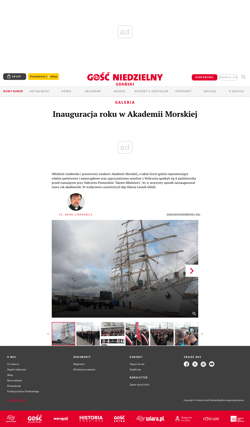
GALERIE (119, 91)
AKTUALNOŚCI (40, 91)
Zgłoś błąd (16, 400)
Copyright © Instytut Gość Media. (200, 400)
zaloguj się (229, 77)
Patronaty (183, 91)
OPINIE (66, 91)
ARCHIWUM (93, 91)
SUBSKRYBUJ (204, 77)
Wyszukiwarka (243, 76)
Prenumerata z (43, 76)
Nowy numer (13, 91)
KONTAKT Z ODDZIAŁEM (151, 91)
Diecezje (210, 91)
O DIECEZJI (236, 91)
